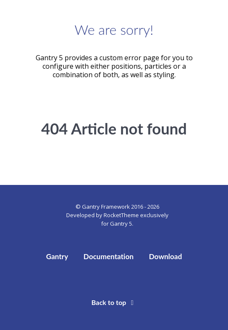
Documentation (109, 256)
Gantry (57, 256)
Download (165, 256)
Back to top (113, 302)
